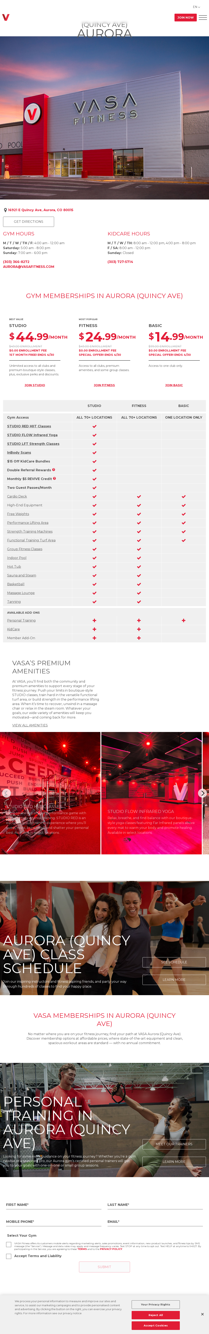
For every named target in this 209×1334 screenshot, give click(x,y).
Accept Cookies (156, 1325)
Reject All (156, 1315)
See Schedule (174, 962)
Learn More (174, 980)
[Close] (202, 1314)
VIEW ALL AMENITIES (30, 725)
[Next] (202, 793)
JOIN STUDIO (35, 385)
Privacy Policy (111, 1249)
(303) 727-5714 (120, 262)
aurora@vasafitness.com (28, 267)
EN (195, 7)
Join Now (186, 17)
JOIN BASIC (174, 385)
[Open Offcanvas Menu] (203, 17)
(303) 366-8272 (16, 262)
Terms (82, 1249)
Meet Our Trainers (174, 1144)
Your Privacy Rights (155, 1304)
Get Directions (28, 222)
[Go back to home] (6, 17)
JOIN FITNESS (104, 385)
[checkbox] (8, 1244)
